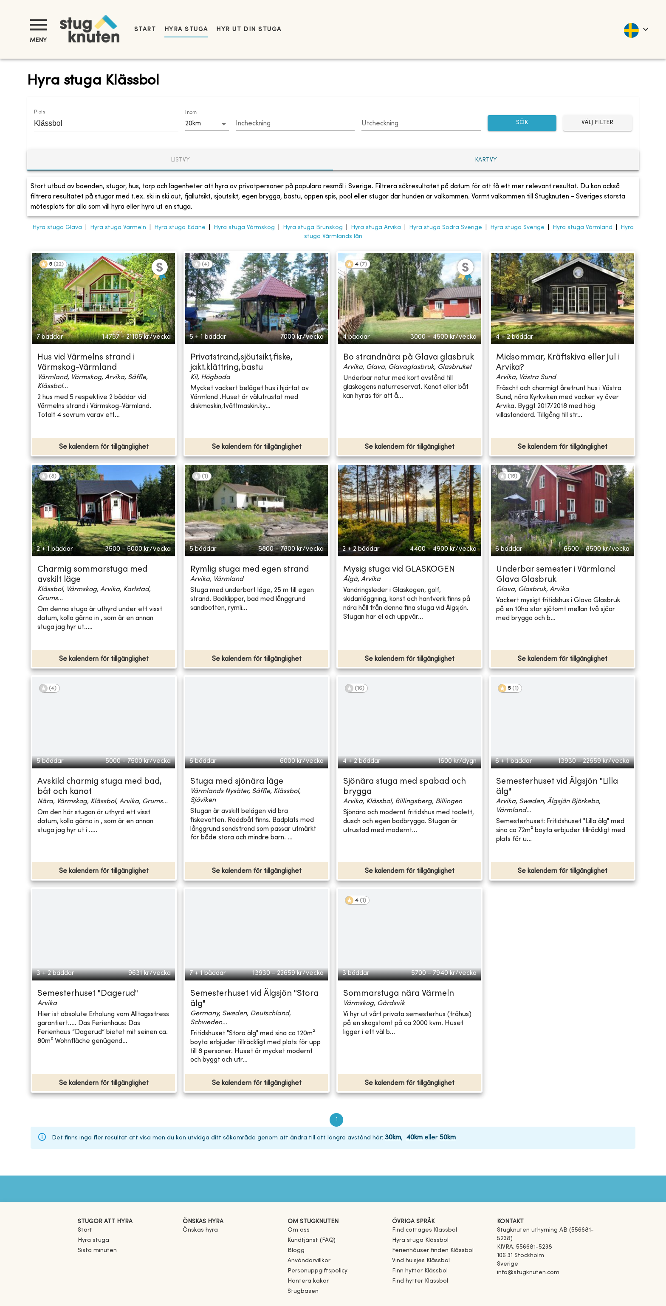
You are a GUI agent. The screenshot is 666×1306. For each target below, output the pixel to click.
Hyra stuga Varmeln (118, 227)
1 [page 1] (336, 1120)
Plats (39, 112)
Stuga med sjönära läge (236, 782)
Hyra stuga (186, 29)
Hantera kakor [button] (308, 1281)
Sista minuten (97, 1250)
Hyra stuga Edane (180, 227)
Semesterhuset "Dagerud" (87, 994)
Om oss (299, 1230)
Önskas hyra (200, 1230)
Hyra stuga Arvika (376, 227)
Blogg (296, 1250)
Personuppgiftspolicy (317, 1271)
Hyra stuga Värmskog (244, 227)
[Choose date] (295, 124)
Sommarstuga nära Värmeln (398, 994)
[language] (635, 29)
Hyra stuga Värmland (582, 227)
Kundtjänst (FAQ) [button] (312, 1240)
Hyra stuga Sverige (517, 227)
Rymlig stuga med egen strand (249, 570)
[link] (424, 1230)
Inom (190, 112)
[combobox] (100, 123)
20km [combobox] (193, 123)
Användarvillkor (309, 1261)
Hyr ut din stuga (248, 29)
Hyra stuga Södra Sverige (445, 227)
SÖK (522, 123)
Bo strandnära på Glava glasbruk (408, 358)
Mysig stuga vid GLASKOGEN (399, 570)
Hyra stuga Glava (57, 227)
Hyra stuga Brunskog (313, 227)
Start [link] (145, 29)
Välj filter (597, 123)
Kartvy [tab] (486, 160)
